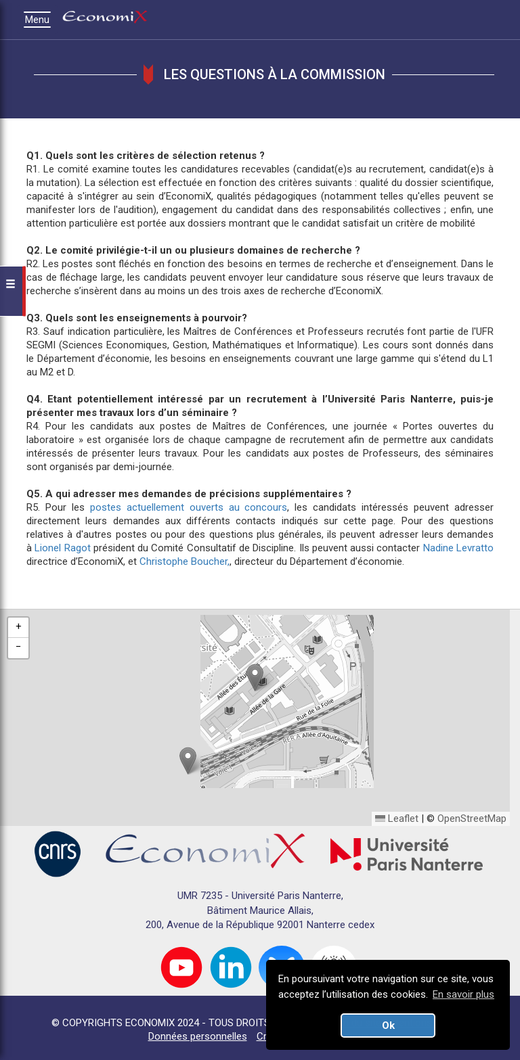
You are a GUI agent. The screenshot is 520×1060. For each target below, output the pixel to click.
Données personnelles (197, 1036)
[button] (254, 677)
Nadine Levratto (458, 548)
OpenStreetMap (471, 818)
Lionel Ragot (62, 548)
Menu (41, 19)
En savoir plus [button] (463, 994)
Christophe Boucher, (184, 561)
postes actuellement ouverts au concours (189, 507)
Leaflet (396, 818)
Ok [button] (388, 1025)
